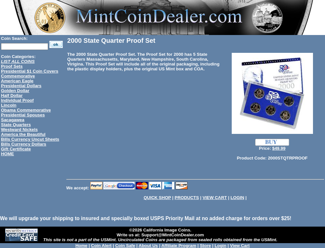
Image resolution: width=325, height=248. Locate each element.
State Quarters (16, 124)
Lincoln (8, 105)
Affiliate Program (178, 245)
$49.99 (279, 148)
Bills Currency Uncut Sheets (30, 139)
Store (205, 245)
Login (220, 245)
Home (81, 245)
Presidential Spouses (23, 114)
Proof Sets (12, 66)
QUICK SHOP (157, 197)
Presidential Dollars (21, 85)
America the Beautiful (23, 134)
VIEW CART (214, 197)
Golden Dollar (15, 90)
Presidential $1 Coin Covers (29, 71)
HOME (7, 153)
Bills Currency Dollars (23, 144)
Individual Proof (17, 100)
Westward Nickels (19, 129)
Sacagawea (12, 119)
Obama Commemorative (26, 110)
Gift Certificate (16, 149)
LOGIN (237, 197)
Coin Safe (125, 245)
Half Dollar (12, 95)
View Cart (240, 245)
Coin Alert (101, 245)
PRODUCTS (187, 197)
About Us (148, 245)
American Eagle (17, 80)
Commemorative (18, 76)
